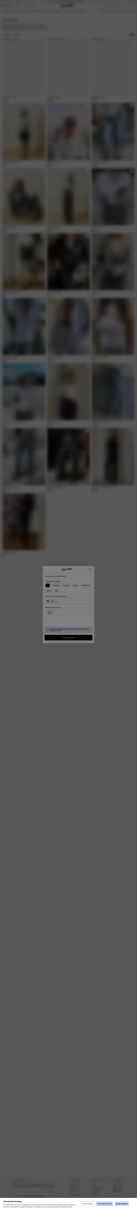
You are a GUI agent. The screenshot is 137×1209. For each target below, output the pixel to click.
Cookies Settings (87, 1204)
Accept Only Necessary (104, 1204)
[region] (68, 1203)
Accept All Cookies (121, 1204)
